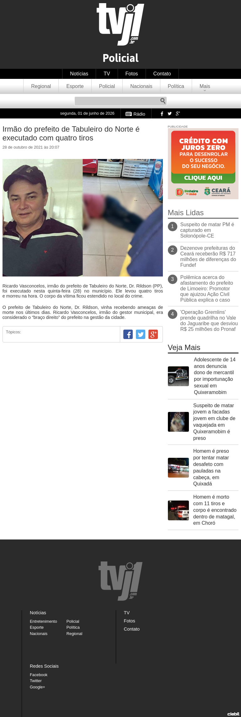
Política (176, 86)
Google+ (177, 113)
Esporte (74, 86)
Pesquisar (163, 101)
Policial (107, 86)
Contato (162, 73)
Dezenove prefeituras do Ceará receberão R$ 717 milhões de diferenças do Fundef (208, 256)
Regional (41, 86)
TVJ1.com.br (120, 24)
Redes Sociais (44, 666)
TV (107, 73)
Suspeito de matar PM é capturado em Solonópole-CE (207, 230)
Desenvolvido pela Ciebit (233, 713)
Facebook (161, 113)
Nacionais (141, 86)
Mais (205, 86)
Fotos (132, 73)
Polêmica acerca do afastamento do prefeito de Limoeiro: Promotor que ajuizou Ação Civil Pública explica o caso (206, 289)
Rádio (139, 114)
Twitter (169, 113)
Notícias (79, 73)
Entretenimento (43, 621)
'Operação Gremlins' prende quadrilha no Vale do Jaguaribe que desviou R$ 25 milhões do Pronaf (209, 320)
